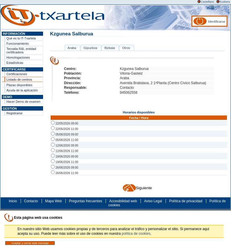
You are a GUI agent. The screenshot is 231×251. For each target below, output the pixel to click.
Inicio (13, 201)
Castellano (207, 1)
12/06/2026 (64, 145)
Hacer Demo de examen (23, 101)
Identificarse (216, 21)
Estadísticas (14, 62)
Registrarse (14, 113)
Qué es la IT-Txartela (21, 38)
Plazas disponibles (19, 85)
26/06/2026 (64, 167)
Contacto (31, 201)
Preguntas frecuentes (85, 201)
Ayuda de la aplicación (22, 90)
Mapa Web (53, 201)
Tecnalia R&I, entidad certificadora (21, 50)
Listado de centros (19, 79)
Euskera (225, 1)
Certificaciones (16, 74)
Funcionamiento (17, 43)
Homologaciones (18, 57)
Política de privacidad (185, 201)
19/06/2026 (64, 156)
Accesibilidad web (123, 201)
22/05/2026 (64, 123)
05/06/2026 (64, 134)
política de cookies (136, 234)
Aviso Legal (153, 201)
